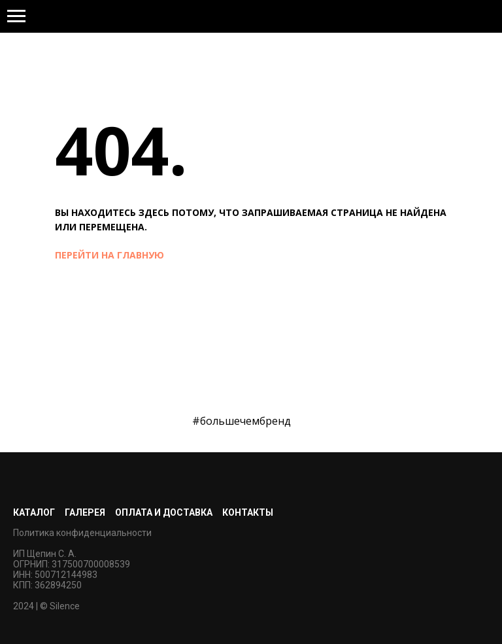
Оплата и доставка (163, 512)
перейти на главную (109, 255)
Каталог (34, 512)
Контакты (247, 512)
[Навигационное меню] (16, 16)
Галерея (85, 512)
